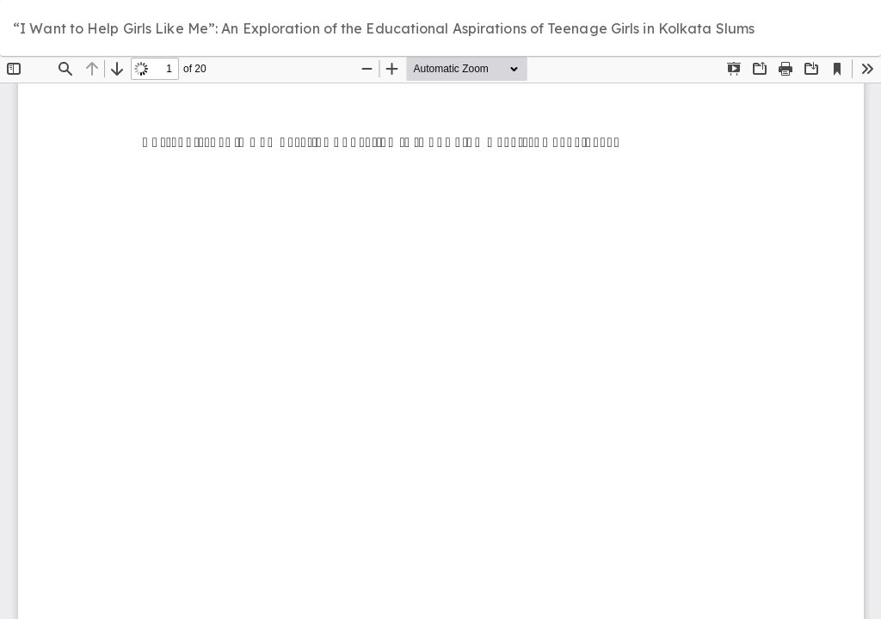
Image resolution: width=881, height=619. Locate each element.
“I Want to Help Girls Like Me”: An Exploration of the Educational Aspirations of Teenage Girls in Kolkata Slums (384, 28)
